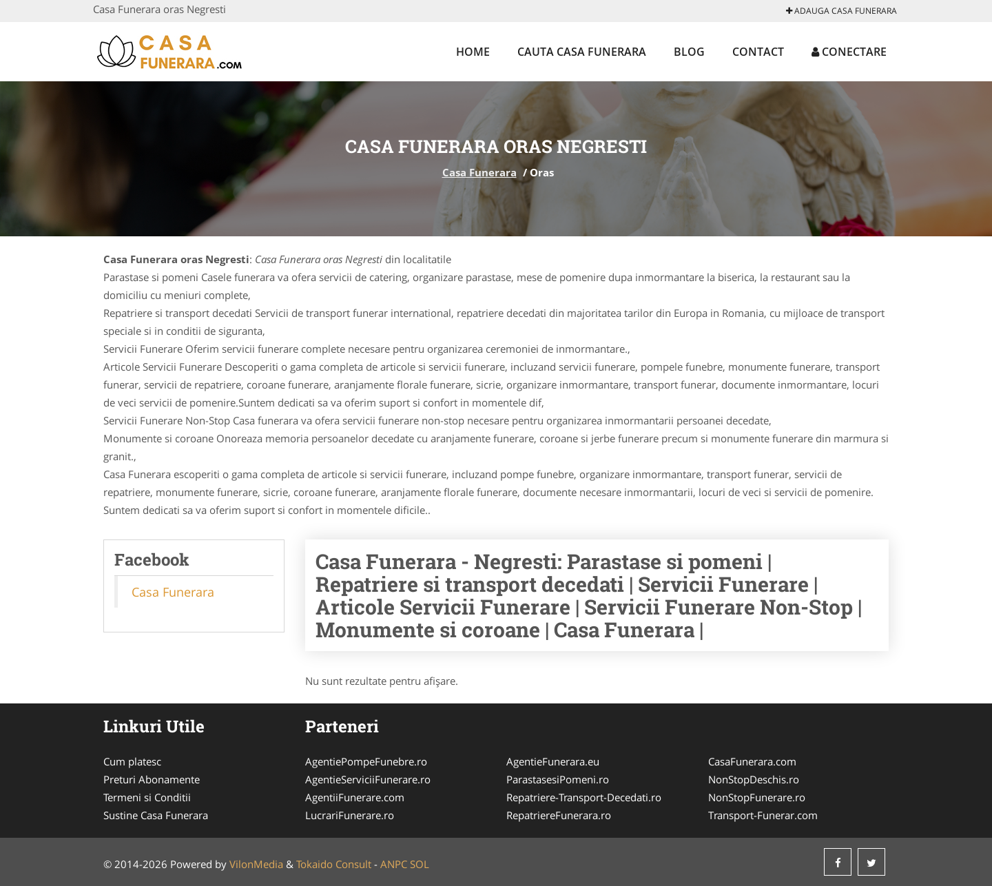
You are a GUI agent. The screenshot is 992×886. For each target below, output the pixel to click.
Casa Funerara (479, 172)
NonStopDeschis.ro (753, 779)
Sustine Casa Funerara (155, 815)
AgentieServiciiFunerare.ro (368, 779)
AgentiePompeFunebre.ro (366, 761)
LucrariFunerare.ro (349, 815)
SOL (419, 864)
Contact (758, 51)
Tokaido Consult (333, 864)
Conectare (849, 51)
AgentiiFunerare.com (354, 797)
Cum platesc (132, 761)
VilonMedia (256, 864)
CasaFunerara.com (752, 761)
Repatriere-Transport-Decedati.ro (583, 797)
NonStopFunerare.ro (756, 797)
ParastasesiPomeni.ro (557, 779)
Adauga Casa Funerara (841, 11)
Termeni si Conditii (147, 797)
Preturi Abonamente (151, 779)
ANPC (393, 864)
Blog (689, 51)
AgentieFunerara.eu (552, 761)
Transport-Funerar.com (763, 815)
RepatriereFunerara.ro (558, 815)
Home (473, 51)
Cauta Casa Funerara (581, 51)
